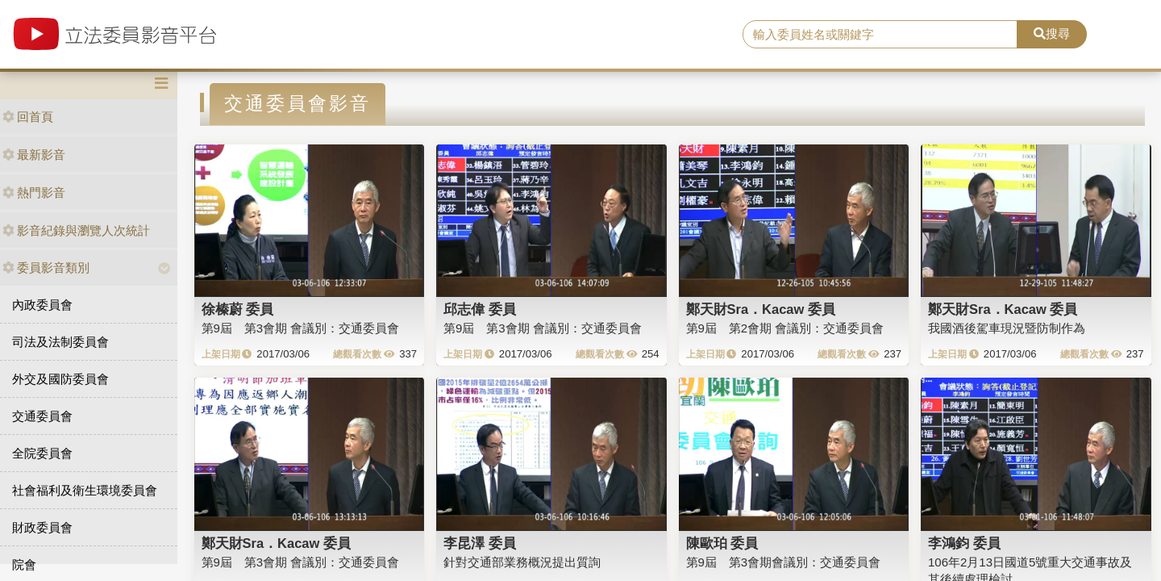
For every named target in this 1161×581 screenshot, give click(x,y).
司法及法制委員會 (60, 342)
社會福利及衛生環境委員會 (84, 490)
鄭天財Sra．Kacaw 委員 (760, 309)
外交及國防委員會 (60, 379)
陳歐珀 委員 (722, 543)
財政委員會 (42, 527)
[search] (880, 34)
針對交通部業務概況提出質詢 (522, 562)
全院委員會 (42, 453)
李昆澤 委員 (479, 543)
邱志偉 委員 (479, 309)
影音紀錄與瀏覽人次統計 (76, 230)
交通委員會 (42, 416)
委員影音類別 (45, 267)
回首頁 (27, 116)
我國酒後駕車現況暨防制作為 (1006, 328)
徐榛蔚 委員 (238, 309)
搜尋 (1052, 33)
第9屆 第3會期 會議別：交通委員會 (301, 328)
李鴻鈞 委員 (964, 543)
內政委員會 (42, 304)
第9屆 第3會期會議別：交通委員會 (783, 562)
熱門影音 (33, 192)
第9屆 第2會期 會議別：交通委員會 (785, 328)
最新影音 (33, 154)
